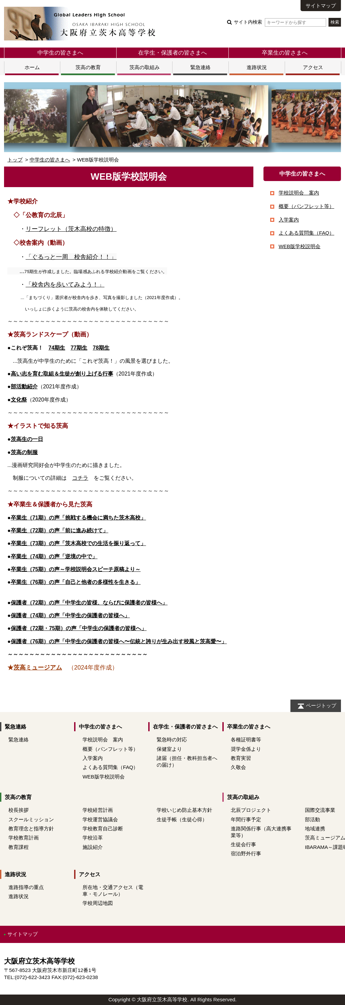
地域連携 (315, 828)
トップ (15, 159)
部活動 (312, 819)
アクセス (313, 67)
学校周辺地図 (98, 903)
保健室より (169, 749)
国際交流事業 (320, 810)
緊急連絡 (200, 67)
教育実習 (241, 758)
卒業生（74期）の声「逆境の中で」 (54, 556)
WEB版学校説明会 (299, 246)
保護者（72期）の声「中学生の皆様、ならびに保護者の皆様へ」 (89, 602)
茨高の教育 (88, 67)
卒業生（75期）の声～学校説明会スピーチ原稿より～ (76, 569)
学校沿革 (93, 837)
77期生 (78, 348)
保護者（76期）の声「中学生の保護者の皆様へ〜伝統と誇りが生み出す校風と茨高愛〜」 (119, 641)
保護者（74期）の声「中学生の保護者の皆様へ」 (70, 615)
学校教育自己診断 (103, 828)
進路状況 (257, 67)
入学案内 (289, 220)
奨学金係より (246, 749)
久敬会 (238, 767)
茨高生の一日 (27, 439)
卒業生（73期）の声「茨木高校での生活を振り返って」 (78, 543)
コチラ (80, 478)
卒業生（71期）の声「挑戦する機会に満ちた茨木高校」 (78, 518)
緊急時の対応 (172, 739)
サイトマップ (321, 5)
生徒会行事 (243, 844)
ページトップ (321, 705)
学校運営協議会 (100, 819)
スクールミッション (31, 819)
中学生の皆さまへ (60, 52)
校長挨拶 (18, 810)
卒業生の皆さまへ (285, 52)
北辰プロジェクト (251, 810)
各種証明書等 (246, 739)
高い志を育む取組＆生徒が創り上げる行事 (62, 374)
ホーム (32, 67)
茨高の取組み (144, 67)
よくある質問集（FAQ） (306, 233)
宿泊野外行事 (246, 853)
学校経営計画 (98, 810)
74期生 (57, 348)
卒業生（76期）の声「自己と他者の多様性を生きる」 (76, 582)
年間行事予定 (246, 819)
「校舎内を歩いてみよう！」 (65, 284)
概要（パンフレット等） (306, 206)
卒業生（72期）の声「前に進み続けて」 (59, 530)
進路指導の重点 (26, 887)
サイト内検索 (279, 22)
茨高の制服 (24, 452)
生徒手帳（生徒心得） (182, 819)
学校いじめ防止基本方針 (184, 810)
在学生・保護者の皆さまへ (172, 52)
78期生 (101, 348)
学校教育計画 (23, 837)
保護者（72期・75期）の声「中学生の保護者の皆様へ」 (79, 628)
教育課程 (18, 847)
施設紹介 (93, 847)
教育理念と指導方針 (31, 828)
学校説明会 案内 (299, 193)
